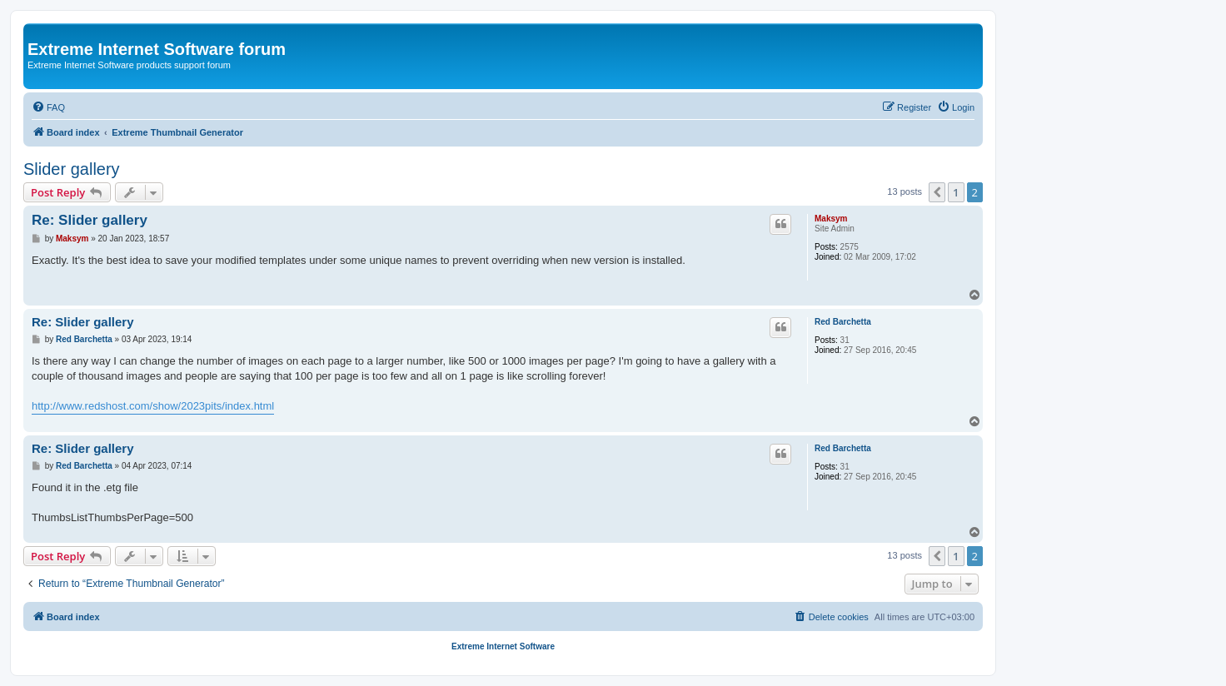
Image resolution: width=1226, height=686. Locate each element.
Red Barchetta (843, 321)
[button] (937, 192)
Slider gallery (71, 169)
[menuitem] (48, 107)
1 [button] (956, 192)
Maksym (831, 218)
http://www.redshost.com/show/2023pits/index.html (153, 406)
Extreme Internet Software (503, 646)
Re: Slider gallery (89, 220)
